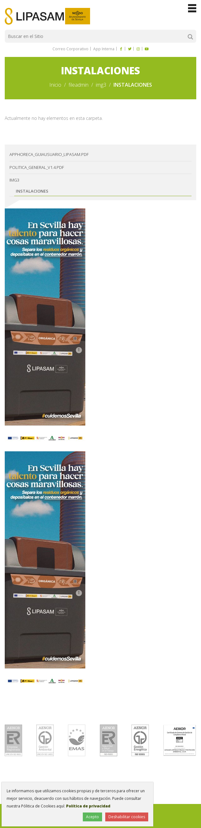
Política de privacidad (88, 806)
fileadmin (78, 84)
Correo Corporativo (70, 49)
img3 (101, 84)
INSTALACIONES (32, 191)
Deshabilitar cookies (126, 816)
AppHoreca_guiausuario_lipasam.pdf (48, 154)
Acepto (92, 816)
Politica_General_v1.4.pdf (36, 167)
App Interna (103, 49)
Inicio (55, 84)
